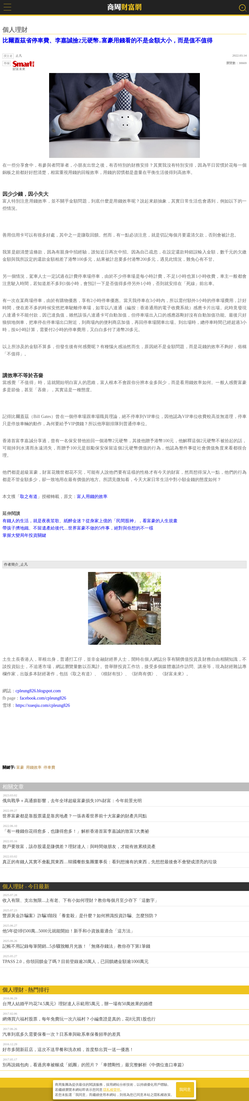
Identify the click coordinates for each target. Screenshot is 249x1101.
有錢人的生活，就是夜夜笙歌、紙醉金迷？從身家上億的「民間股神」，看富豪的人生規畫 (90, 520)
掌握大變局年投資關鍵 (24, 535)
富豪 (20, 767)
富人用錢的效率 (92, 496)
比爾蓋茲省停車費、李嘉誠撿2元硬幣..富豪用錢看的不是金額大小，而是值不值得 (107, 40)
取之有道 (28, 496)
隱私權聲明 (111, 1089)
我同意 (185, 1089)
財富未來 (24, 66)
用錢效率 (34, 767)
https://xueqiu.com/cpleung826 (43, 705)
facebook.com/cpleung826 (43, 698)
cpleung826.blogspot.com (38, 690)
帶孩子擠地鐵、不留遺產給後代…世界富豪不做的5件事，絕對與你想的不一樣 (77, 528)
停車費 (49, 767)
